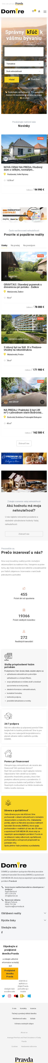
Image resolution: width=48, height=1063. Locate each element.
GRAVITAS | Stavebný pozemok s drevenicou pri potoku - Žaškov (23, 285)
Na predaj (15, 245)
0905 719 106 (10, 904)
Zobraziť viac (24, 443)
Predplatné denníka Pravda (9, 973)
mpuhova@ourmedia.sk (14, 906)
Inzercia (33, 1008)
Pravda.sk (39, 834)
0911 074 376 (10, 894)
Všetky (4, 245)
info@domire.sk (11, 896)
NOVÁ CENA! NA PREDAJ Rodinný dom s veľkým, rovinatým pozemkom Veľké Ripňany (23, 168)
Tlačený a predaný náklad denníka (24, 1013)
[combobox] (24, 64)
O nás (14, 1008)
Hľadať (12, 79)
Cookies (14, 1046)
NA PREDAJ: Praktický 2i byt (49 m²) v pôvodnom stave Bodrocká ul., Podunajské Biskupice (22, 411)
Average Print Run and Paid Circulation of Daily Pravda (24, 1039)
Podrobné (34, 79)
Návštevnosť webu (19, 1019)
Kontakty (23, 1008)
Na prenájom (29, 245)
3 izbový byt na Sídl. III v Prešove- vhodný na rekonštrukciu (23, 348)
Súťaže (32, 1019)
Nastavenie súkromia (29, 1046)
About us (24, 1032)
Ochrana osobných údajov (24, 1024)
